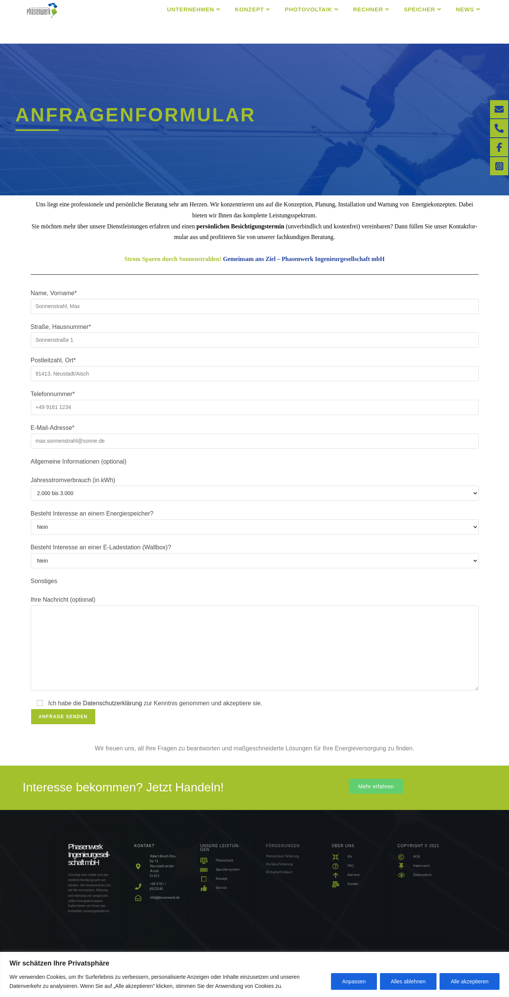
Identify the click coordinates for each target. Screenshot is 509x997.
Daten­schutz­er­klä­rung (112, 703)
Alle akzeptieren (470, 981)
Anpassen (354, 981)
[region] (254, 974)
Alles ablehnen (408, 981)
